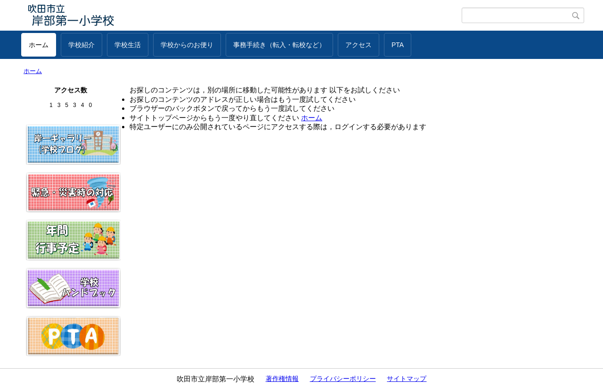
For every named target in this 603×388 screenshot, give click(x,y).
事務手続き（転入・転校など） (279, 45)
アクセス (358, 45)
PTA (397, 45)
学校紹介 (81, 45)
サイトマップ (406, 378)
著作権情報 (282, 378)
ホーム (39, 45)
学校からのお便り (187, 45)
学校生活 (127, 45)
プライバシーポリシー (343, 378)
